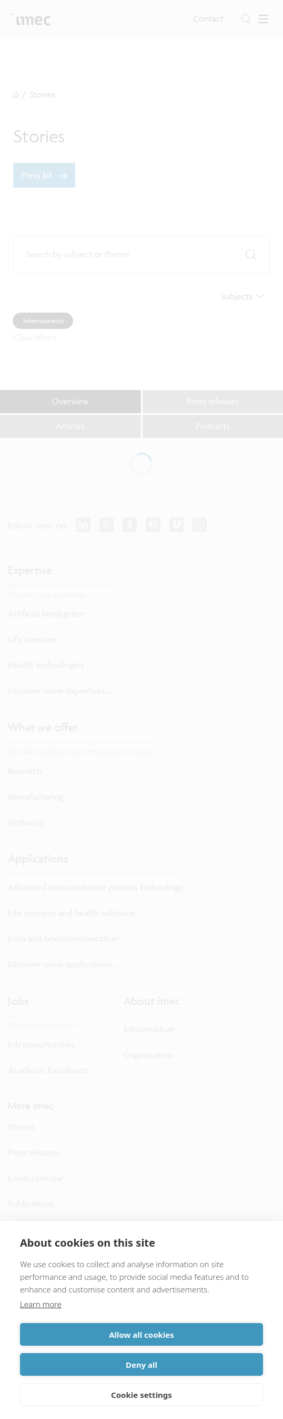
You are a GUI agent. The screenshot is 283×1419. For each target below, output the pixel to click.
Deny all (141, 1364)
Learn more (41, 1304)
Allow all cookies (141, 1334)
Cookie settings (141, 1394)
